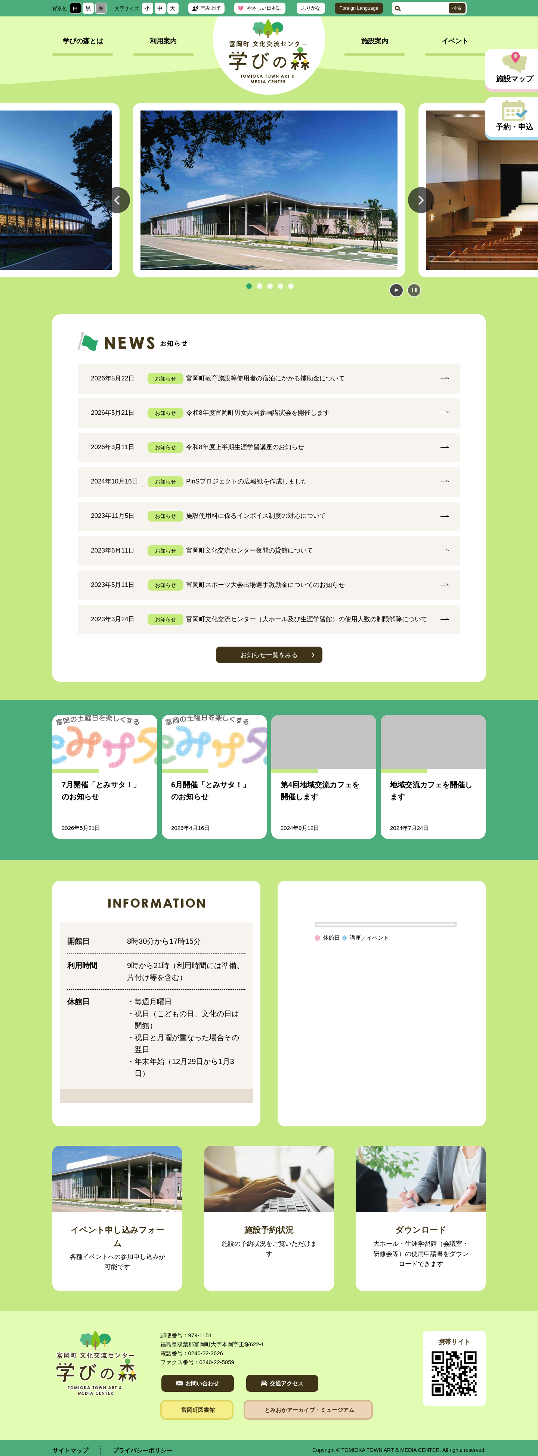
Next (421, 212)
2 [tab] (259, 285)
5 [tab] (290, 285)
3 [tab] (269, 285)
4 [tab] (280, 285)
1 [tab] (249, 285)
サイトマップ (70, 1445)
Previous (117, 212)
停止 (413, 290)
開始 (395, 290)
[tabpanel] (269, 190)
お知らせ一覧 (269, 649)
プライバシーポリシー (142, 1445)
